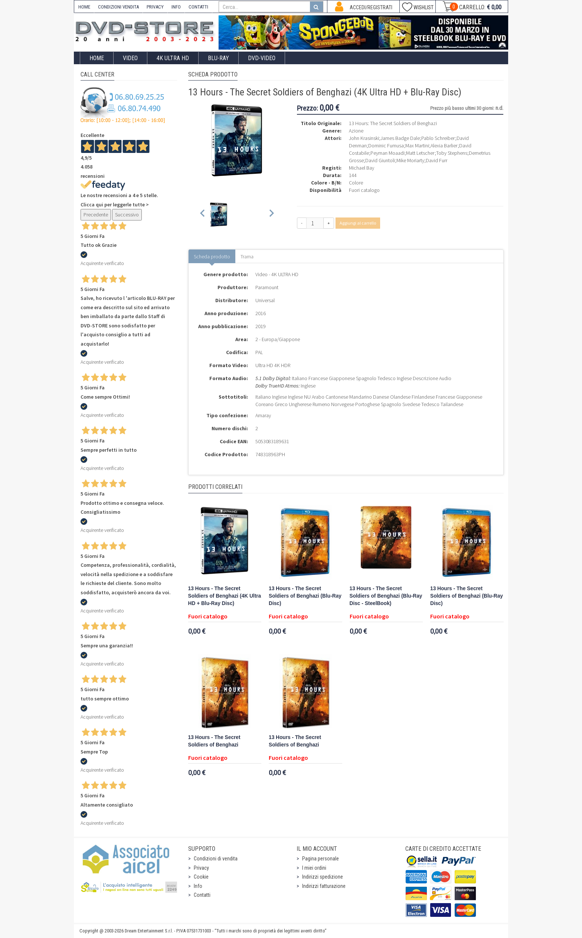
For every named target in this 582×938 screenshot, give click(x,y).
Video (130, 58)
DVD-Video (261, 58)
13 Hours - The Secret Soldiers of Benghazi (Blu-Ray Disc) (305, 596)
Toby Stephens (451, 153)
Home (96, 58)
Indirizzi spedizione (322, 877)
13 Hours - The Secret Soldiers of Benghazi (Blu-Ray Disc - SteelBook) (386, 596)
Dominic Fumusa (386, 145)
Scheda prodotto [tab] (212, 256)
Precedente (96, 214)
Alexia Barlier (444, 145)
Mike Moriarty (410, 160)
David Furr (436, 160)
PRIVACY (155, 7)
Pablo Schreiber (438, 138)
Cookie (201, 877)
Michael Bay (361, 167)
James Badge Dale (400, 138)
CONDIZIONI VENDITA (118, 7)
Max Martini (417, 145)
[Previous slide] (203, 214)
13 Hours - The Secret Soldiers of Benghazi (214, 741)
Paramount (266, 287)
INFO (176, 7)
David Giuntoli (380, 160)
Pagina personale (320, 859)
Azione (356, 130)
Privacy (201, 868)
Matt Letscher (420, 153)
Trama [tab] (247, 256)
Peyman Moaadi (387, 153)
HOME (84, 7)
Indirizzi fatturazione (324, 886)
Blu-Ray (218, 58)
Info (198, 886)
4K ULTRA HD (173, 58)
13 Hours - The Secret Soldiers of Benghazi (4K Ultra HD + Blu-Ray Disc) (224, 596)
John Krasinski (364, 138)
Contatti (202, 895)
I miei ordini (314, 868)
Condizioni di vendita (216, 859)
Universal (265, 300)
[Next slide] (271, 214)
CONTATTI (198, 7)
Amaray (263, 415)
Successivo (127, 214)
